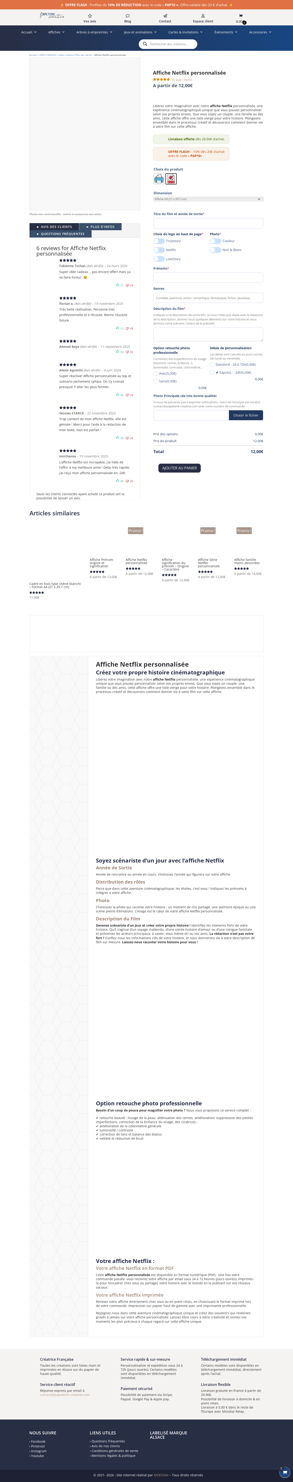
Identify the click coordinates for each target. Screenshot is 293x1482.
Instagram (39, 1451)
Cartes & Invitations (185, 32)
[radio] (159, 179)
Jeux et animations (140, 32)
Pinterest (38, 1446)
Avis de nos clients (106, 1446)
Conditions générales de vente (115, 1451)
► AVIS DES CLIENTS (54, 226)
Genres (158, 288)
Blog (127, 21)
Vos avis (90, 21)
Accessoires (260, 32)
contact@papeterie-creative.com (65, 1395)
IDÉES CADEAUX (47, 55)
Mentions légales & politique (114, 1455)
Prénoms (169, 268)
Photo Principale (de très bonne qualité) (185, 396)
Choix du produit (168, 169)
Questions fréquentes (108, 1441)
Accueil (29, 32)
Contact (165, 21)
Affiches (56, 32)
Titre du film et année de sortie (186, 214)
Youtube (37, 1456)
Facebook (38, 1441)
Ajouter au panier (179, 468)
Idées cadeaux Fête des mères (75, 55)
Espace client (203, 21)
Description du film (177, 308)
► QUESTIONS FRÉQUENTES (60, 234)
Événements (226, 32)
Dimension (163, 193)
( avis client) (182, 80)
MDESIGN (161, 1475)
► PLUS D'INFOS (100, 226)
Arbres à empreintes (94, 32)
